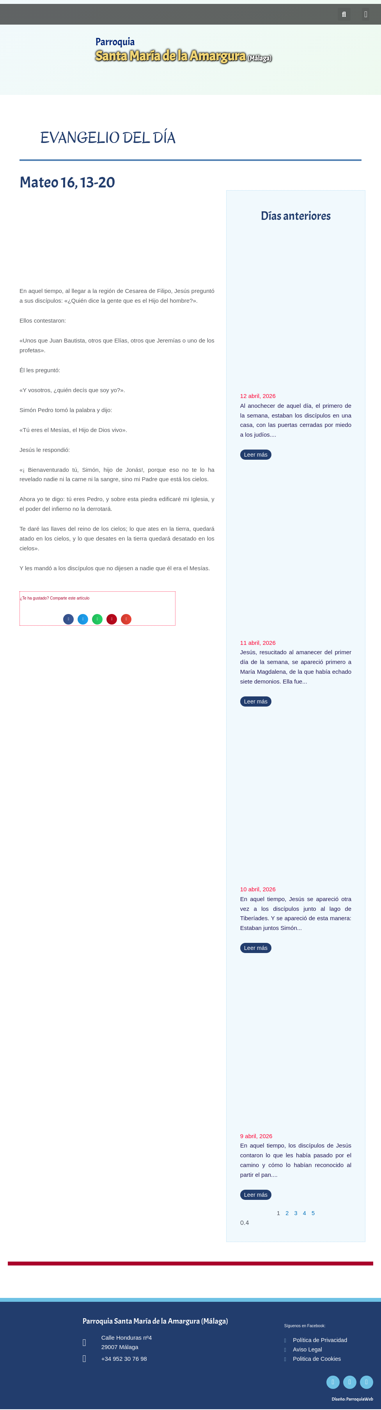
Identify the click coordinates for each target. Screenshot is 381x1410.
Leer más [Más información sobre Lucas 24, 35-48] (256, 1194)
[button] (365, 14)
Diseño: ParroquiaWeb (352, 1400)
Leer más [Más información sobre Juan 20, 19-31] (256, 454)
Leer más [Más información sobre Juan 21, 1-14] (256, 947)
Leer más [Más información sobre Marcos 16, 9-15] (256, 701)
